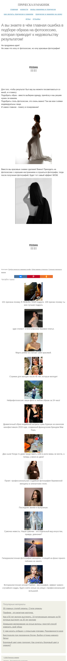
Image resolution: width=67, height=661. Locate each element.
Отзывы (36, 19)
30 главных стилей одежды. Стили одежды (22, 608)
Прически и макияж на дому (48, 14)
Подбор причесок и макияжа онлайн (19, 269)
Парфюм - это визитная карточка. (18, 613)
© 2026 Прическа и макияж (11, 657)
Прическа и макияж (33, 5)
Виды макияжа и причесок (43, 9)
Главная (14, 9)
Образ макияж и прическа (40, 269)
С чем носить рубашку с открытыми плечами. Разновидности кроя (33, 631)
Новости (24, 9)
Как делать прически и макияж (18, 14)
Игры (28, 19)
